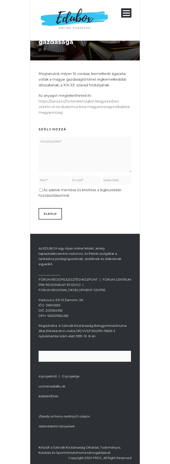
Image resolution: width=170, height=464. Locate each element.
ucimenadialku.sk (52, 386)
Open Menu (126, 13)
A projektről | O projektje (59, 376)
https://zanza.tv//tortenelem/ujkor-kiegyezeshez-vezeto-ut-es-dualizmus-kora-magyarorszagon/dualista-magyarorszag (84, 107)
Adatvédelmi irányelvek (57, 426)
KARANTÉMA (48, 396)
